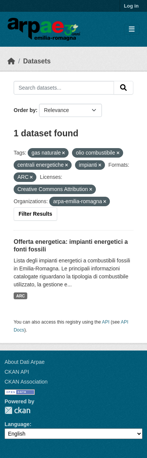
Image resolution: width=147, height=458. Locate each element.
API (105, 322)
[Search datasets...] (64, 88)
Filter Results (35, 214)
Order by (25, 110)
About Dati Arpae (25, 362)
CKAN (17, 410)
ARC (20, 296)
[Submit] (123, 88)
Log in (131, 6)
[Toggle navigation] (131, 29)
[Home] (11, 61)
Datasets (37, 61)
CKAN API (17, 372)
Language (17, 424)
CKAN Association (26, 382)
